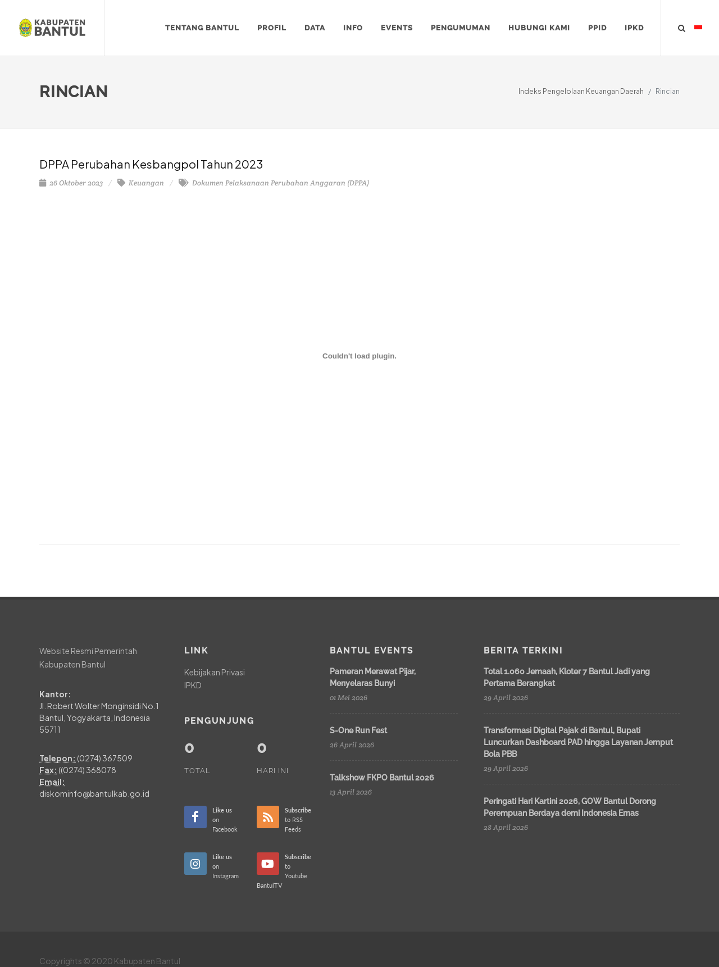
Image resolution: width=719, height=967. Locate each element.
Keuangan (140, 183)
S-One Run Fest (358, 730)
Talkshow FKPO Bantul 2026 (382, 777)
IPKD (193, 685)
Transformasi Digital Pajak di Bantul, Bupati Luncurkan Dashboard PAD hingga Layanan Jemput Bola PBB (578, 742)
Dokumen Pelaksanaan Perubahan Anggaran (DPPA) (274, 183)
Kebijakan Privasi (214, 672)
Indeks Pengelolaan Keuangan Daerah (581, 91)
